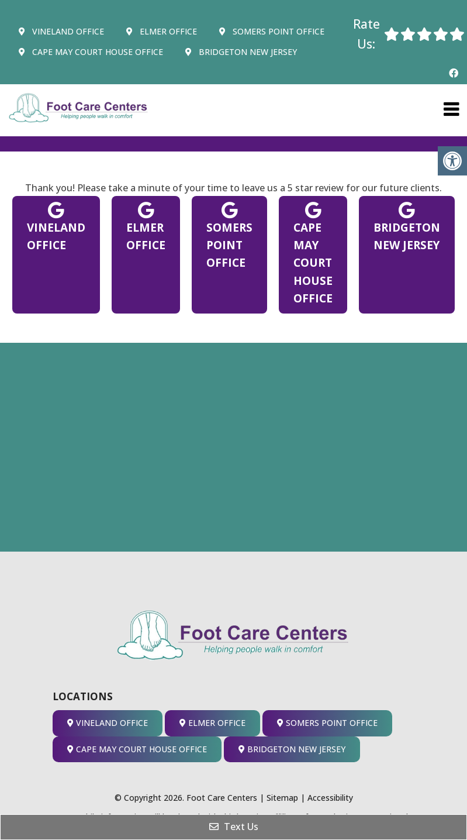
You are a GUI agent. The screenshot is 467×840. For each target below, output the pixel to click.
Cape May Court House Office (91, 51)
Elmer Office (161, 31)
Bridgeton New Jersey (241, 51)
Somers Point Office (271, 31)
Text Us (233, 826)
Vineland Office (61, 31)
